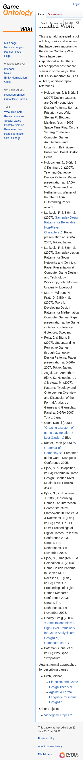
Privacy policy (46, 738)
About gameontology (50, 746)
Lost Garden (52, 437)
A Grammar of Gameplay (60, 448)
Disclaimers (45, 754)
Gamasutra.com (55, 643)
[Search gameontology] (72, 23)
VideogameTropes (56, 715)
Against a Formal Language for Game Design (63, 697)
